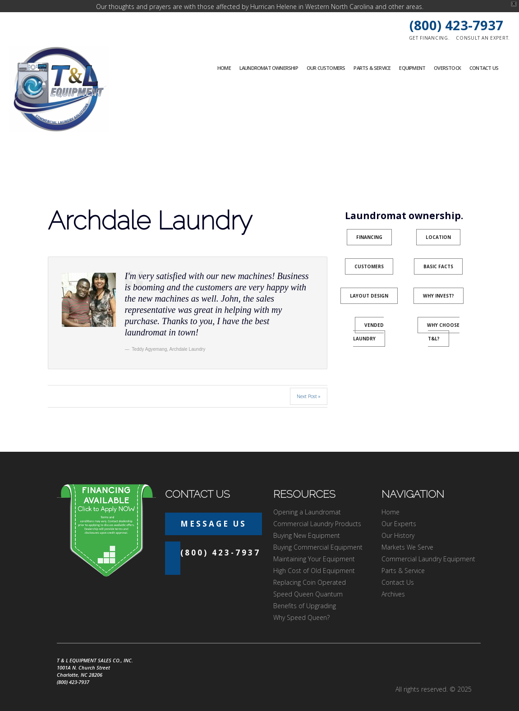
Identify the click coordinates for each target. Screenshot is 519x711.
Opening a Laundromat (307, 499)
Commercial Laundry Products (317, 511)
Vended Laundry (368, 320)
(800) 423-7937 (456, 13)
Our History (397, 523)
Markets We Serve (407, 535)
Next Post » (309, 384)
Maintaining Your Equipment (314, 546)
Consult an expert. (483, 26)
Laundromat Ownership (268, 55)
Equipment (412, 55)
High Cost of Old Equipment (314, 558)
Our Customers (326, 55)
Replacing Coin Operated (309, 570)
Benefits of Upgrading (304, 593)
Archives (393, 582)
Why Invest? (438, 283)
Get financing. (429, 26)
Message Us (213, 511)
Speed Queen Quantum (308, 582)
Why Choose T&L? (443, 320)
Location (438, 225)
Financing (369, 225)
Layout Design (369, 283)
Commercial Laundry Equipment (428, 546)
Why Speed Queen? (301, 605)
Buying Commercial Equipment (318, 535)
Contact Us (483, 55)
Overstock (447, 55)
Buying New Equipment (306, 523)
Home (224, 55)
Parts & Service (372, 55)
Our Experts (398, 511)
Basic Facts (438, 254)
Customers (369, 254)
